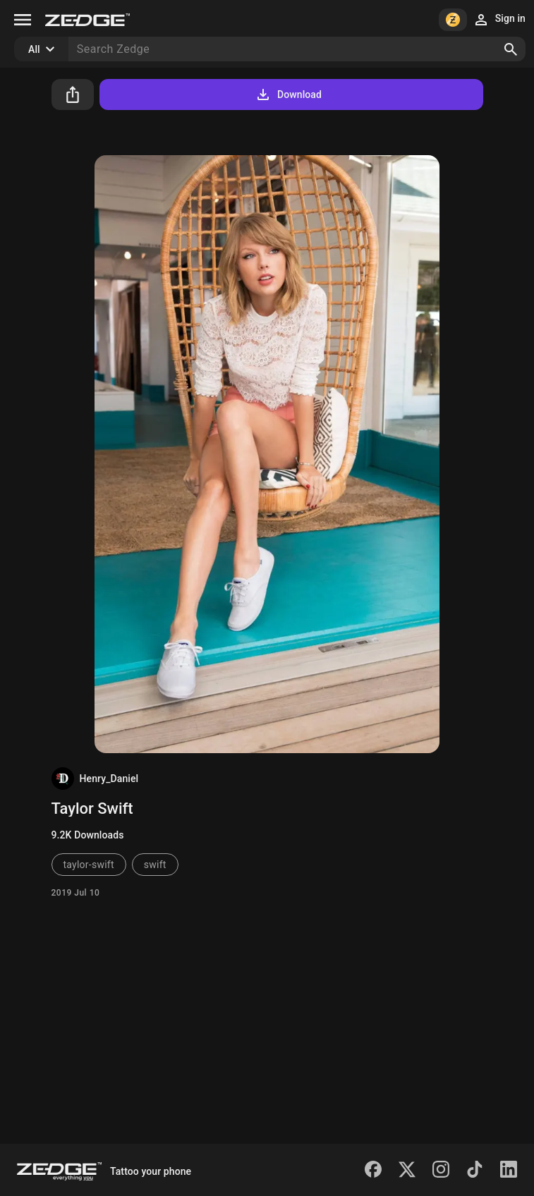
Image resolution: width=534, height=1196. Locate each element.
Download (288, 94)
